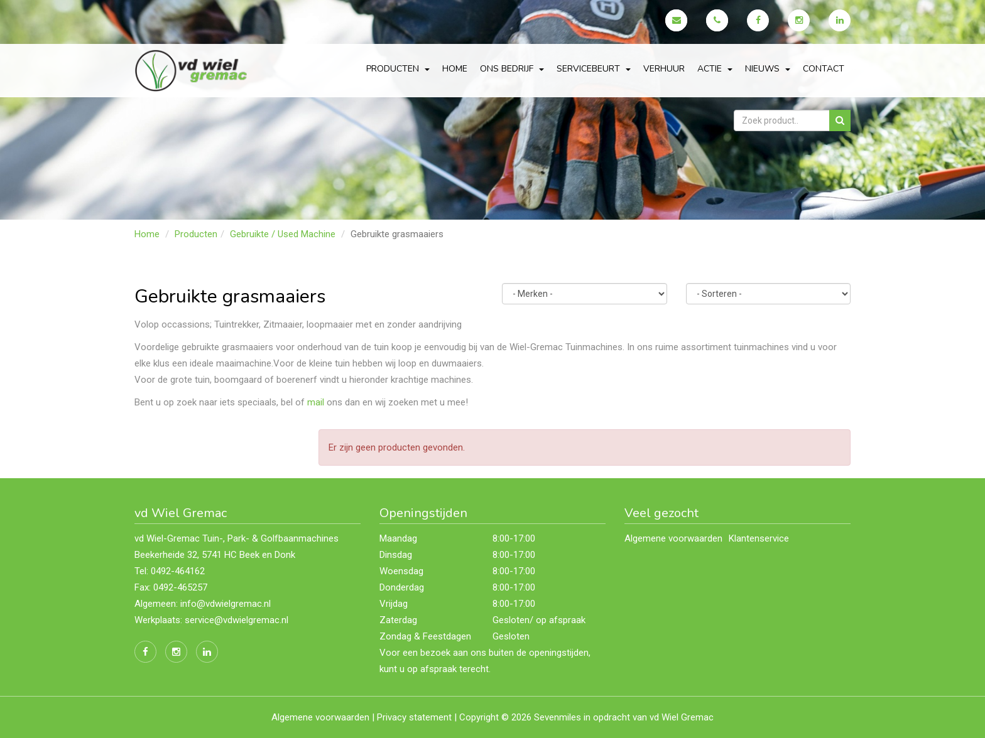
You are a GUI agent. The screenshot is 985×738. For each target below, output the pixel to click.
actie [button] (714, 69)
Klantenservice (759, 538)
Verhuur (664, 69)
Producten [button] (398, 69)
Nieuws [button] (767, 69)
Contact (823, 69)
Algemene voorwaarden (673, 538)
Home (454, 69)
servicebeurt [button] (594, 69)
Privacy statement (414, 717)
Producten (196, 234)
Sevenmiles (557, 717)
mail (315, 402)
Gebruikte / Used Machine (282, 234)
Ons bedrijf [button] (512, 69)
